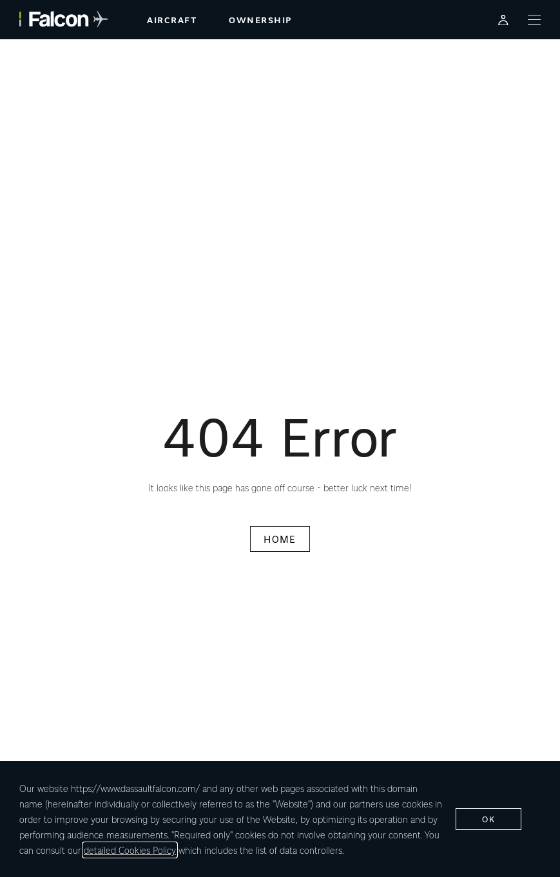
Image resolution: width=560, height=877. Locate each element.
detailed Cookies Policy (130, 850)
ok (488, 818)
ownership (260, 19)
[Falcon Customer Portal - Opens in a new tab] (503, 19)
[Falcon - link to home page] (63, 19)
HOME (280, 539)
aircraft (172, 19)
